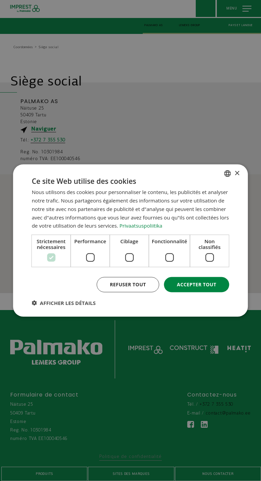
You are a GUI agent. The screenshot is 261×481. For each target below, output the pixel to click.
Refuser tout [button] (128, 284)
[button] (63, 302)
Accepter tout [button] (196, 284)
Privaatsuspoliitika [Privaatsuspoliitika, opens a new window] (141, 225)
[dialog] (130, 241)
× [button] (237, 173)
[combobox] (227, 173)
